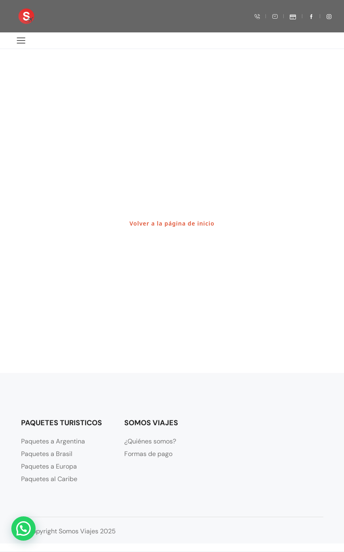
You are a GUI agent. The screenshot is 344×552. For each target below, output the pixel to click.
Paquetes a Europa (49, 466)
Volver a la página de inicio (172, 223)
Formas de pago (148, 454)
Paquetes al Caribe (49, 479)
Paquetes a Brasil (46, 454)
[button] (23, 528)
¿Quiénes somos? (150, 441)
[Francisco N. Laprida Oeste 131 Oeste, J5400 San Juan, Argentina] (275, 456)
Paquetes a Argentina (53, 441)
